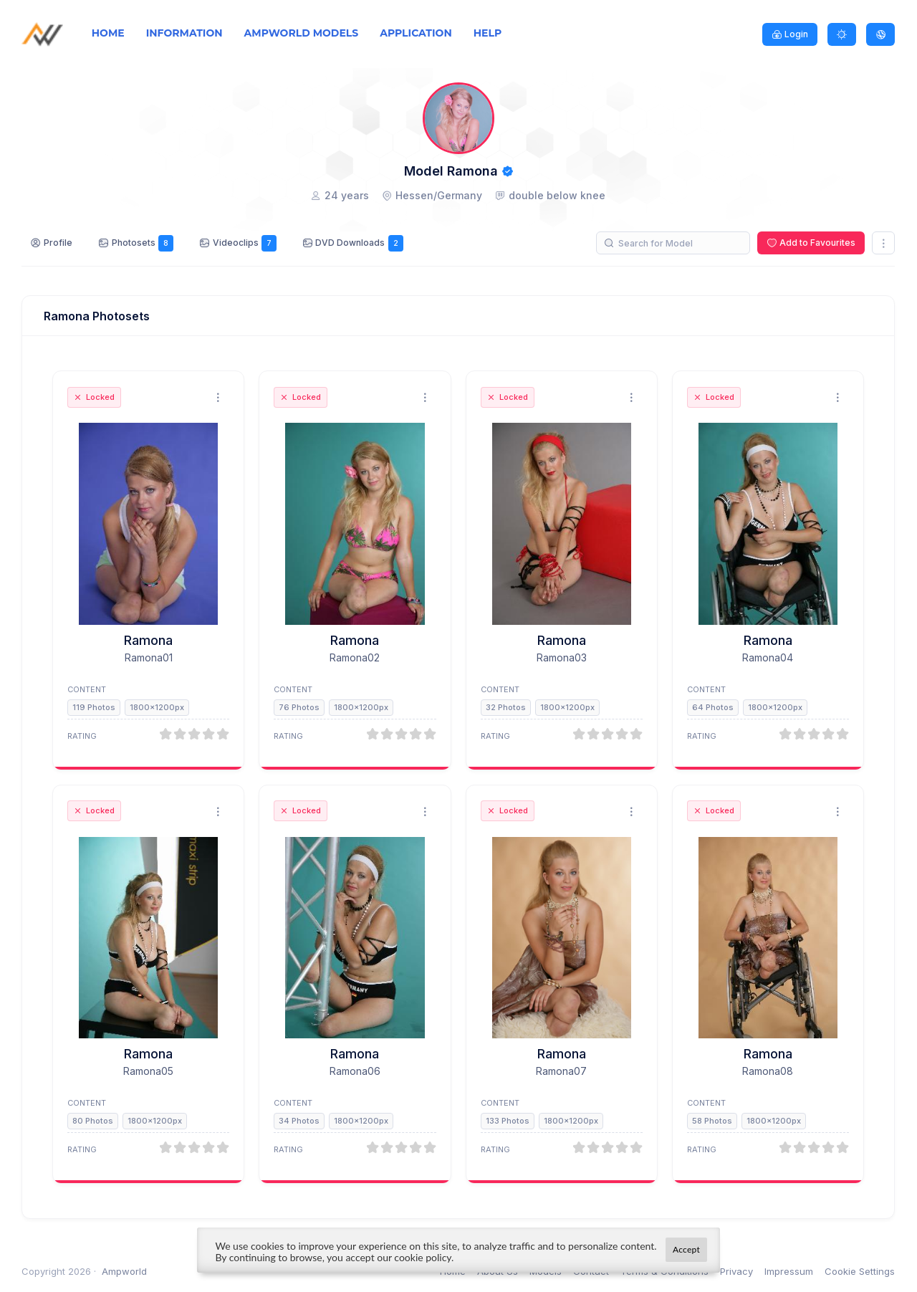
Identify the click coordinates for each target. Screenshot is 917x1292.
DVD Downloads (359, 243)
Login (796, 34)
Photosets (142, 243)
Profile (58, 242)
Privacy (736, 1271)
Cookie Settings (860, 1271)
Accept (686, 1249)
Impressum (788, 1271)
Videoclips (245, 243)
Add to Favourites (817, 242)
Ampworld (124, 1271)
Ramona (148, 640)
